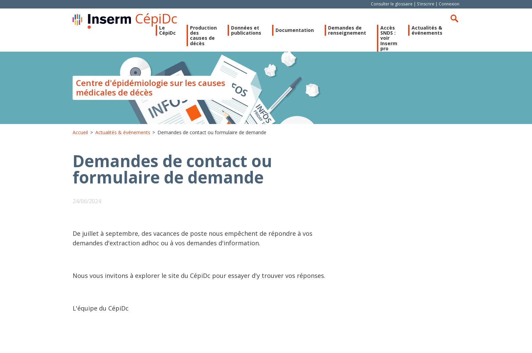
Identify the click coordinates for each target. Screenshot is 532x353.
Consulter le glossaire (392, 4)
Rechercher (454, 18)
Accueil (80, 132)
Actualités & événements (427, 30)
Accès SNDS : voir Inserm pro (388, 38)
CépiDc (156, 18)
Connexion (449, 4)
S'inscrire (425, 4)
